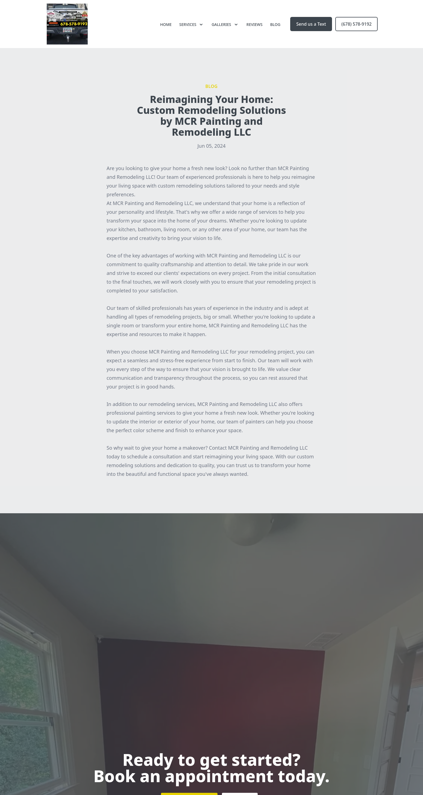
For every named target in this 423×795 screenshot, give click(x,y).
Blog (275, 24)
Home (166, 24)
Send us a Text (311, 24)
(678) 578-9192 (356, 24)
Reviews (254, 24)
